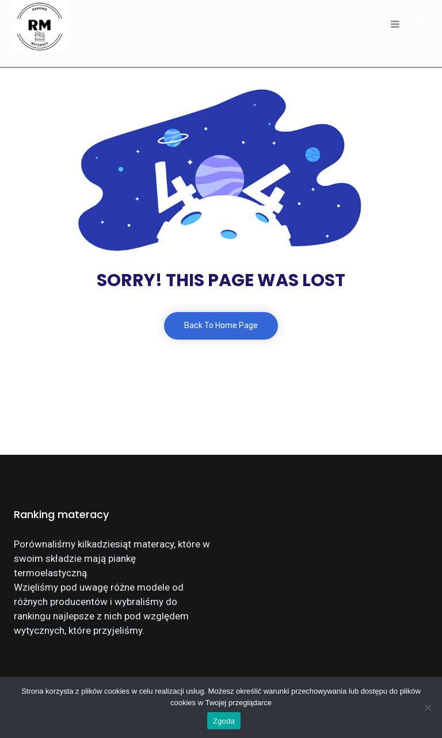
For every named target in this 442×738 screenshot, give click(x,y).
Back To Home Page (221, 325)
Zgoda (224, 721)
